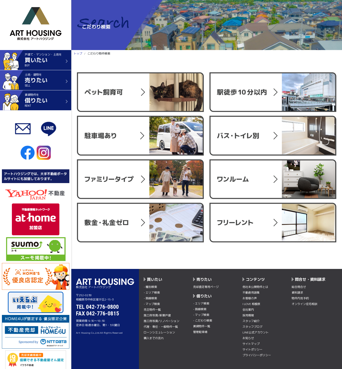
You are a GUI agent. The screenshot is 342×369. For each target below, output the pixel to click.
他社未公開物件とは (255, 287)
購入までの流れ (154, 338)
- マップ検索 (152, 304)
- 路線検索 (150, 298)
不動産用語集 (251, 293)
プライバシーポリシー (256, 355)
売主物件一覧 (152, 310)
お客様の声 (249, 298)
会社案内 (248, 310)
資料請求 (297, 293)
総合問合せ (299, 287)
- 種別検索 (150, 287)
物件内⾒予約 (300, 298)
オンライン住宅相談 (304, 304)
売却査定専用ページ (206, 287)
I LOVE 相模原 (251, 304)
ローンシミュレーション (159, 332)
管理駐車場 (200, 332)
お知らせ (248, 338)
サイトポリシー (252, 349)
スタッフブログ (252, 327)
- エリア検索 (152, 293)
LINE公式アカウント (255, 332)
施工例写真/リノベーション (161, 321)
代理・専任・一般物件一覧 (161, 327)
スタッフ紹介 (251, 321)
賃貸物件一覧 (201, 326)
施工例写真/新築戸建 (157, 315)
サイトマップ (251, 344)
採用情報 (248, 315)
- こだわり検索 (202, 320)
